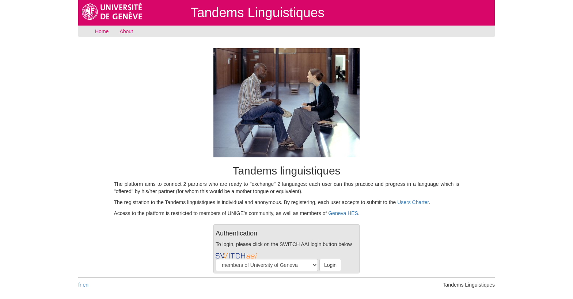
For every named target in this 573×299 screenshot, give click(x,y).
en (85, 285)
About (126, 31)
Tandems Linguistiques (258, 12)
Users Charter (413, 202)
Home (102, 31)
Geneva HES (343, 213)
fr (79, 285)
